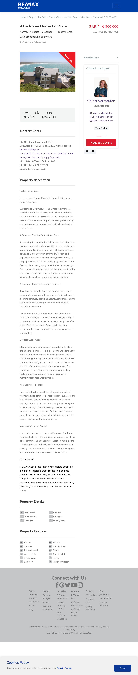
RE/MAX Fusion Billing (75, 612)
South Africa (55, 17)
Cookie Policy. (64, 668)
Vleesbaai (85, 17)
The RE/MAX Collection (62, 615)
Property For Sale (37, 17)
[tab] (101, 58)
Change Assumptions (30, 149)
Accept (122, 668)
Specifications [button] (101, 57)
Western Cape (71, 17)
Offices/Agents (92, 595)
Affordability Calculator (31, 153)
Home (23, 17)
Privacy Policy (102, 626)
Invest (46, 602)
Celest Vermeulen (101, 101)
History (32, 605)
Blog (30, 609)
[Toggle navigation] (116, 6)
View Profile (101, 128)
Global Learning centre (61, 605)
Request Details (101, 143)
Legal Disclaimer (86, 626)
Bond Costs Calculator (55, 153)
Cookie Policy (69, 629)
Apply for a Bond (51, 157)
